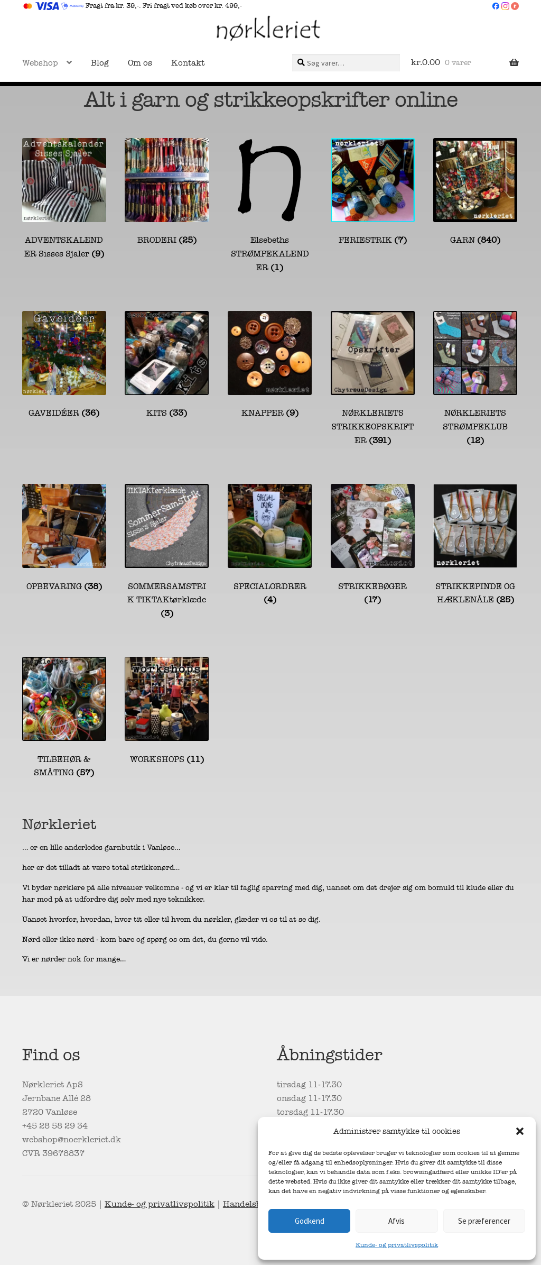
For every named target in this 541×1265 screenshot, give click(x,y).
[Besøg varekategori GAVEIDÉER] (64, 365)
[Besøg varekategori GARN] (475, 193)
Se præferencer (484, 1221)
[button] (520, 1131)
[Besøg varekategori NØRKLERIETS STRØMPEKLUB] (475, 379)
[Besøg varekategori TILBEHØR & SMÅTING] (64, 718)
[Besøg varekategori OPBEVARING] (64, 538)
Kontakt (187, 63)
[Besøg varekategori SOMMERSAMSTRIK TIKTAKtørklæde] (167, 552)
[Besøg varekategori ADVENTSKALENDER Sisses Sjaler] (64, 199)
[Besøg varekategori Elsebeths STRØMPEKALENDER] (270, 206)
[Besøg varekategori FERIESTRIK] (373, 193)
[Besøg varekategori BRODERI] (167, 193)
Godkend (309, 1221)
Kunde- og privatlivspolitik (397, 1245)
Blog (100, 63)
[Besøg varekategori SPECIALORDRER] (270, 545)
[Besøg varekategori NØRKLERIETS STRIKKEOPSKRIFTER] (373, 379)
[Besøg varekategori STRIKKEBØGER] (373, 545)
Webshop (40, 63)
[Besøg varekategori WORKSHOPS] (167, 711)
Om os (140, 63)
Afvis (396, 1221)
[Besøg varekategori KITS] (167, 365)
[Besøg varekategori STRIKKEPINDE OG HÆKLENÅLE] (475, 545)
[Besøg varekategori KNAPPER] (270, 365)
